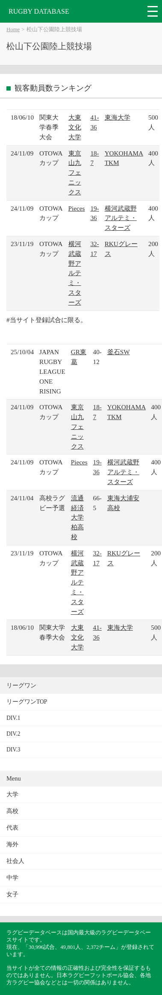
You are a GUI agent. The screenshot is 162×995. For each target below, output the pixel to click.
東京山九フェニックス (74, 173)
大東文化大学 (74, 127)
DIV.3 (13, 749)
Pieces (76, 208)
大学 (12, 794)
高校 (12, 811)
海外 (12, 844)
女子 (12, 894)
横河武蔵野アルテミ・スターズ (121, 218)
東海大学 (117, 117)
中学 (12, 878)
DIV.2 (13, 734)
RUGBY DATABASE (39, 11)
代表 (12, 828)
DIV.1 (13, 718)
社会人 (15, 861)
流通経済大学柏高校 (77, 517)
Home (13, 29)
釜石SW (118, 351)
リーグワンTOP (26, 702)
